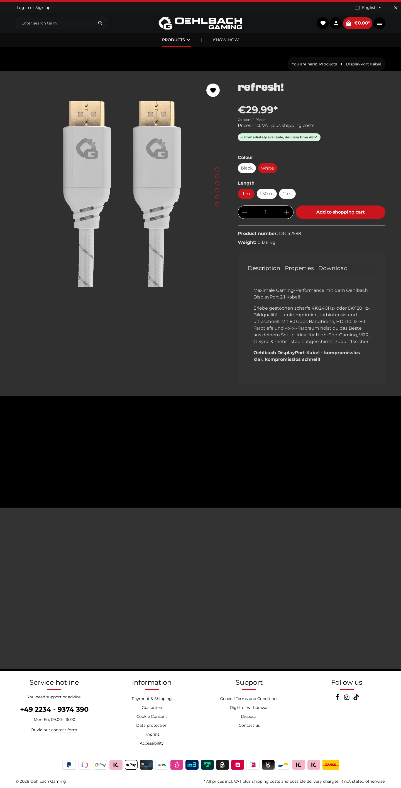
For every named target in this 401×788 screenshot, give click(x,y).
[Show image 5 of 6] (217, 197)
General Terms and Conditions (249, 698)
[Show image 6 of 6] (217, 204)
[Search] (100, 23)
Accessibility (152, 743)
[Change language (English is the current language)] (368, 8)
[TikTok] (356, 698)
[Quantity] (266, 212)
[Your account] (336, 23)
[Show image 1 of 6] (217, 169)
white (267, 168)
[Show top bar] (379, 23)
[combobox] (55, 23)
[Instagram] (347, 698)
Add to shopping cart (340, 212)
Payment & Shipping (152, 698)
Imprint (152, 734)
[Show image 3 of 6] (217, 183)
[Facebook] (337, 698)
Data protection (151, 725)
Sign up (42, 7)
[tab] (264, 268)
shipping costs (266, 781)
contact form (64, 729)
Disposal (249, 716)
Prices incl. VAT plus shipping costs (276, 125)
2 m (287, 193)
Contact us (249, 725)
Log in (23, 7)
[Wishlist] (323, 23)
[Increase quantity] (287, 212)
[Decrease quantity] (244, 212)
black (247, 168)
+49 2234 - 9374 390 (54, 709)
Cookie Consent (151, 716)
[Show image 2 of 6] (217, 176)
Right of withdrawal (249, 707)
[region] (121, 182)
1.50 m (267, 193)
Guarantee (152, 707)
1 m (246, 193)
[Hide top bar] (396, 8)
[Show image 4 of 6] (217, 190)
